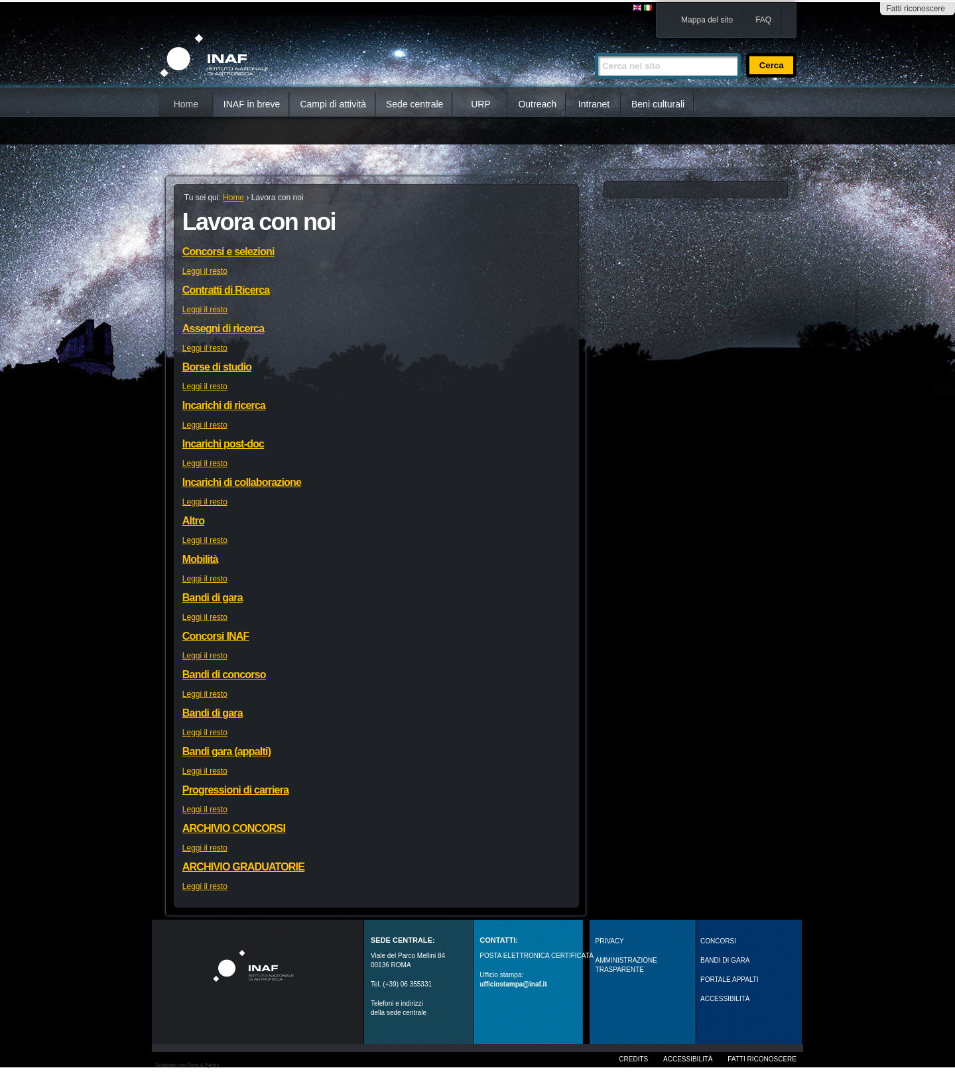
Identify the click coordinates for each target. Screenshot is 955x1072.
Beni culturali (657, 104)
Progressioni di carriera (235, 790)
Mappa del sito (707, 20)
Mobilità (200, 559)
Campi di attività (333, 104)
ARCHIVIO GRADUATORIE (243, 866)
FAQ (763, 20)
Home (186, 104)
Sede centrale (414, 104)
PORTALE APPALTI (729, 979)
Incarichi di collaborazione (241, 482)
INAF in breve (252, 104)
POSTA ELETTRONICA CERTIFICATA (536, 955)
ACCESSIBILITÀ (724, 998)
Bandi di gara (212, 597)
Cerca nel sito (594, 47)
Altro (193, 520)
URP (481, 104)
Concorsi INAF (215, 636)
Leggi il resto (204, 271)
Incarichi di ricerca (223, 405)
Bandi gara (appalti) (226, 751)
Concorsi (718, 941)
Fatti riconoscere (915, 8)
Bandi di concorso (224, 674)
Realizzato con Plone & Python (187, 1065)
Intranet (593, 104)
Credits (633, 1059)
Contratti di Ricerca (226, 290)
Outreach (537, 104)
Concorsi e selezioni (228, 251)
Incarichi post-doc (223, 443)
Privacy (610, 941)
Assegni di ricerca (223, 328)
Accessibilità (687, 1059)
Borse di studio (216, 367)
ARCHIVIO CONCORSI (233, 828)
